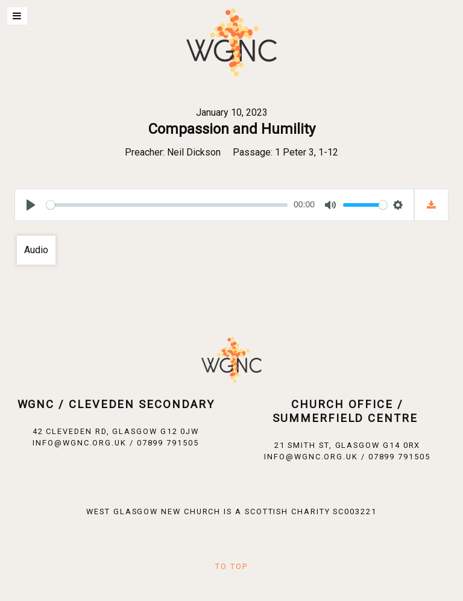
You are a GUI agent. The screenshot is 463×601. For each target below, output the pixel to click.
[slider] (167, 205)
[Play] (30, 205)
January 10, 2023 (232, 112)
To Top (231, 566)
